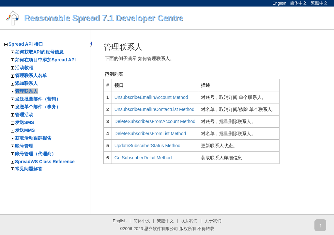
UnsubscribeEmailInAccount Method (151, 97)
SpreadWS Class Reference (45, 161)
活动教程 (24, 67)
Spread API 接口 (25, 44)
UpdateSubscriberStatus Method (147, 145)
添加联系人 (26, 83)
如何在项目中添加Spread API (45, 59)
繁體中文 (319, 3)
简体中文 (298, 3)
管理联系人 (26, 91)
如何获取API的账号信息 (39, 52)
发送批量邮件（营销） (38, 99)
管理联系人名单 (31, 75)
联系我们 (189, 220)
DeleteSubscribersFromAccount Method (154, 121)
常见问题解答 (28, 168)
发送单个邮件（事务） (38, 106)
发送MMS (25, 130)
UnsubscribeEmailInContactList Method (154, 109)
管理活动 (24, 114)
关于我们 (213, 220)
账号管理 (24, 146)
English (279, 3)
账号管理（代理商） (35, 153)
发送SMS (24, 122)
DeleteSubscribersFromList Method (150, 133)
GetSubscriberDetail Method (143, 157)
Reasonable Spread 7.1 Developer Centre (103, 18)
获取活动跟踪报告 (33, 138)
